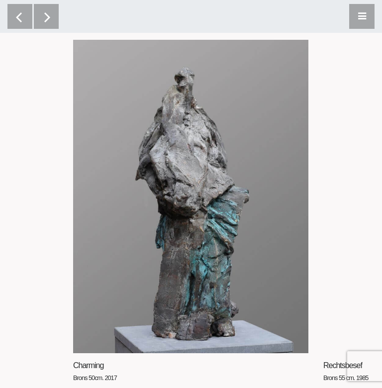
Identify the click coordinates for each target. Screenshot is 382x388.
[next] (46, 16)
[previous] (19, 16)
